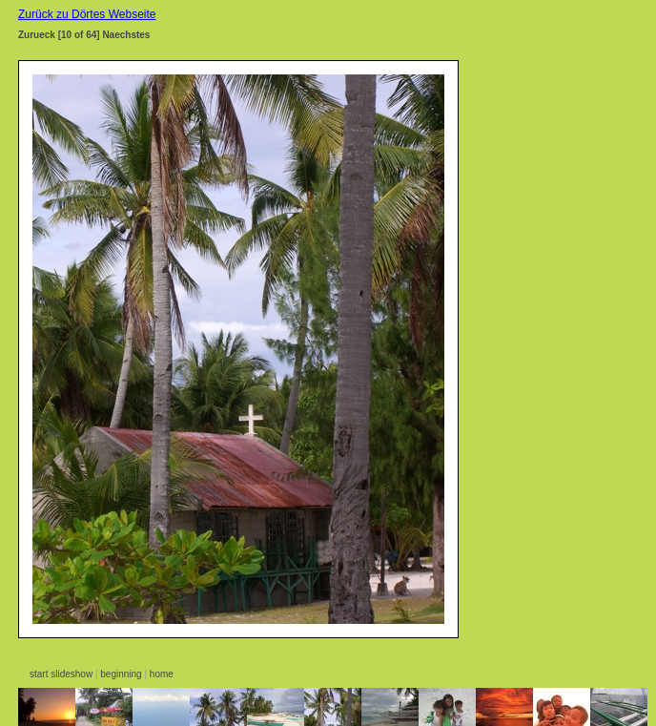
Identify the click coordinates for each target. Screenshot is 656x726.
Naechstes (126, 35)
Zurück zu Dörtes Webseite (87, 14)
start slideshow (61, 674)
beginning (120, 674)
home (162, 674)
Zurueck (36, 35)
